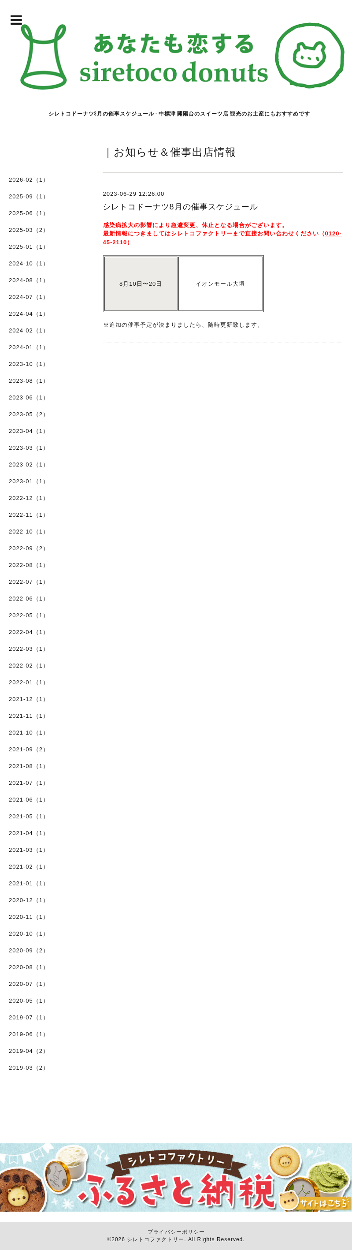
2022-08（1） (29, 565)
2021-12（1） (29, 699)
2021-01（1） (29, 883)
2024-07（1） (29, 297)
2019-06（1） (29, 1034)
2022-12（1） (29, 498)
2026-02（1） (29, 179)
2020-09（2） (29, 950)
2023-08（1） (29, 380)
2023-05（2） (29, 414)
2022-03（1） (29, 649)
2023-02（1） (29, 464)
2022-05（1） (29, 615)
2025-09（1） (29, 196)
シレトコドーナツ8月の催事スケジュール (180, 206)
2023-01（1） (29, 481)
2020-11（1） (29, 917)
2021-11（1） (29, 716)
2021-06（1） (29, 799)
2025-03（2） (29, 230)
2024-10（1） (29, 263)
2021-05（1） (29, 816)
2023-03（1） (29, 447)
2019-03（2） (29, 1067)
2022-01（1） (29, 682)
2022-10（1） (29, 531)
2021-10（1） (29, 732)
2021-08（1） (29, 766)
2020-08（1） (29, 967)
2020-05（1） (29, 1000)
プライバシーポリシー (176, 1232)
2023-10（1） (29, 364)
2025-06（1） (29, 213)
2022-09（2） (29, 548)
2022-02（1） (29, 665)
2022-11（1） (29, 514)
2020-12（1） (29, 900)
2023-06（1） (29, 397)
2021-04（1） (29, 833)
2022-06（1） (29, 598)
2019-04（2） (29, 1051)
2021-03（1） (29, 850)
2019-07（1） (29, 1017)
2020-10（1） (29, 933)
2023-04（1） (29, 431)
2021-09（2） (29, 749)
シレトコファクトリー (155, 1239)
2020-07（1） (29, 984)
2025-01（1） (29, 246)
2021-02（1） (29, 866)
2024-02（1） (29, 330)
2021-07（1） (29, 783)
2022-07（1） (29, 581)
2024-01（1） (29, 347)
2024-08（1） (29, 280)
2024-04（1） (29, 313)
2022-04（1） (29, 632)
